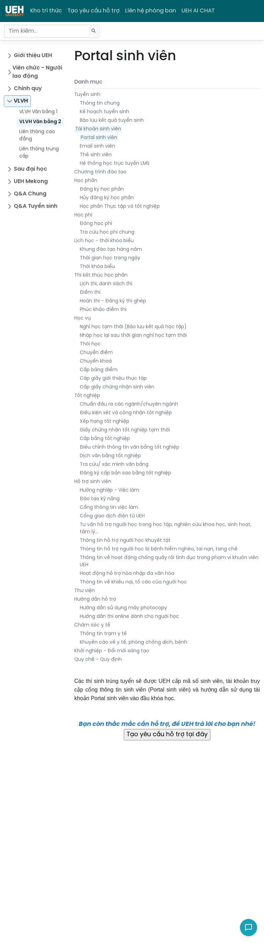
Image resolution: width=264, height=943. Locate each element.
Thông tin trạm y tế (103, 633)
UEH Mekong (31, 181)
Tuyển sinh (87, 94)
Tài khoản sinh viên (98, 129)
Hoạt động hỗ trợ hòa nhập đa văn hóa (127, 573)
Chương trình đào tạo (100, 172)
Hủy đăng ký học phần (107, 198)
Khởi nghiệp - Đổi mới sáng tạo (111, 651)
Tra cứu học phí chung (107, 232)
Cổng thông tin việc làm (109, 507)
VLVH (21, 101)
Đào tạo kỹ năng (100, 499)
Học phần (85, 180)
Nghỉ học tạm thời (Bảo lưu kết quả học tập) (133, 327)
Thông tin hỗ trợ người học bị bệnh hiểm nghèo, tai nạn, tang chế (159, 549)
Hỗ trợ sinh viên (92, 481)
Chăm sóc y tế (92, 625)
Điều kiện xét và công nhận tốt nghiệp (126, 413)
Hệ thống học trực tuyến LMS (115, 163)
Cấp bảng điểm (99, 370)
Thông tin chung (100, 103)
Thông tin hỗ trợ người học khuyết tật (125, 540)
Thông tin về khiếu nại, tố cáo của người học (133, 582)
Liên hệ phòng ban (150, 11)
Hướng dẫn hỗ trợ (95, 599)
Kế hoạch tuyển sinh (104, 112)
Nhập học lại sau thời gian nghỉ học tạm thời (133, 335)
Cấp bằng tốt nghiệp (105, 438)
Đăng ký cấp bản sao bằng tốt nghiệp (125, 473)
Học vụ (82, 318)
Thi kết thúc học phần (101, 275)
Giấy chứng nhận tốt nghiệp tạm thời (125, 430)
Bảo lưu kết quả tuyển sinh (112, 120)
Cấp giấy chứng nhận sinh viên (117, 387)
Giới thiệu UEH (33, 55)
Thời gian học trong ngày (110, 258)
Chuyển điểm (96, 352)
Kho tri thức (46, 11)
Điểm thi (90, 292)
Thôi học (90, 344)
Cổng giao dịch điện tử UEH (112, 516)
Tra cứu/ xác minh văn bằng (114, 464)
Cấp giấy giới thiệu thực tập (113, 378)
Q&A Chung (30, 194)
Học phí (83, 215)
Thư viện (84, 590)
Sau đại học (30, 169)
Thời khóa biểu (97, 266)
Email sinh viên (97, 146)
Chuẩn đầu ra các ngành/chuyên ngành (129, 404)
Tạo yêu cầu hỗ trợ (93, 11)
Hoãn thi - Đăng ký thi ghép (113, 301)
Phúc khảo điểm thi (103, 309)
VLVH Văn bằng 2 (40, 122)
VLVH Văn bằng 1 (38, 112)
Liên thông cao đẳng (37, 135)
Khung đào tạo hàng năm (111, 249)
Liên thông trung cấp (39, 153)
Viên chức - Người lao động (37, 72)
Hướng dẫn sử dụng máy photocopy (123, 608)
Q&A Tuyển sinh (35, 206)
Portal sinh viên (99, 137)
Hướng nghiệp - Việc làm (109, 490)
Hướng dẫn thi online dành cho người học (129, 616)
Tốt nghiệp (87, 395)
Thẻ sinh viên (96, 155)
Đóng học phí (96, 223)
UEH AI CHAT (198, 11)
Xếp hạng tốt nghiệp (104, 421)
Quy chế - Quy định (98, 659)
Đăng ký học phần (102, 189)
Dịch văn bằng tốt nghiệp (110, 456)
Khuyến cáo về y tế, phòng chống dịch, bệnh (133, 642)
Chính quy (28, 89)
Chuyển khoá (96, 361)
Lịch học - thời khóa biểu (104, 241)
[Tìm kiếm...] (51, 31)
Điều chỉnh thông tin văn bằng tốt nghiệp (129, 447)
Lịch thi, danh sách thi (106, 284)
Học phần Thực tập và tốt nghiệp (120, 206)
